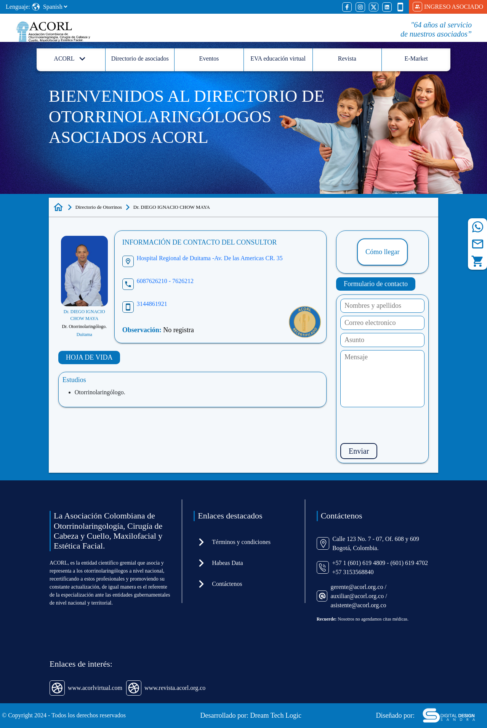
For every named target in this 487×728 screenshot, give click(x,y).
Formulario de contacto (376, 284)
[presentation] (398, 425)
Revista (347, 58)
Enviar (359, 451)
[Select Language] (55, 6)
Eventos (209, 58)
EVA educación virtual (278, 58)
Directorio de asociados (140, 58)
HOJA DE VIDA (89, 357)
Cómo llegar (382, 252)
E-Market (416, 58)
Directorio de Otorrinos (98, 207)
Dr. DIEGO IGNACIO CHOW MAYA (171, 207)
